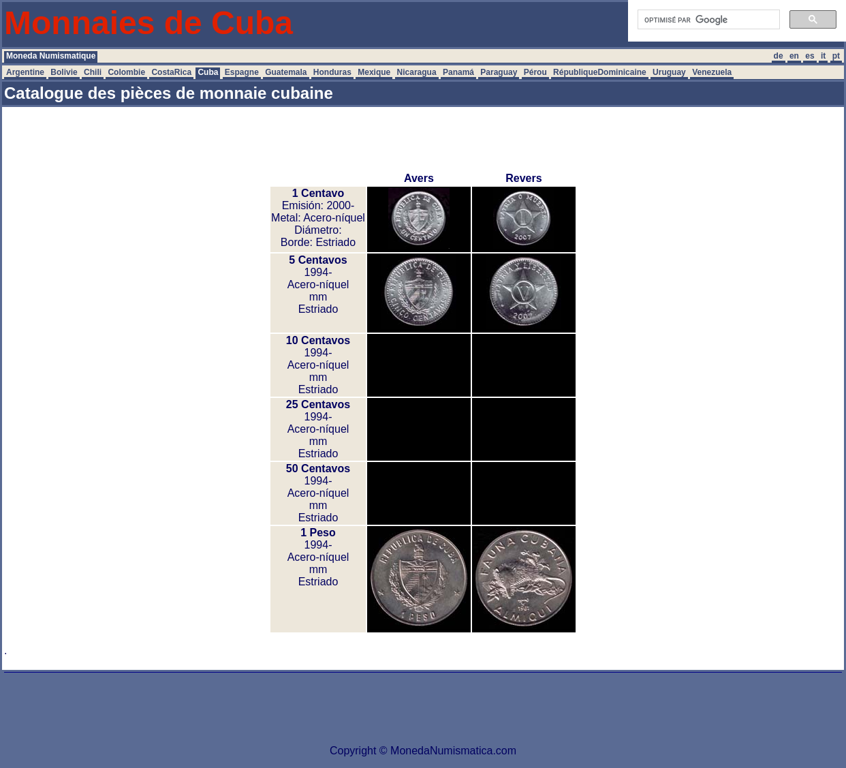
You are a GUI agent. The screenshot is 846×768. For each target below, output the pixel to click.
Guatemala (286, 72)
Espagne (242, 72)
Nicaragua (417, 72)
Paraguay (498, 72)
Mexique (374, 72)
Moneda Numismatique (50, 56)
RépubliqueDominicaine (599, 72)
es (809, 56)
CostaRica (171, 72)
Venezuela (712, 72)
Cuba (208, 72)
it (823, 56)
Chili (92, 72)
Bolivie (63, 72)
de (778, 56)
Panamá (458, 72)
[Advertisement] (423, 139)
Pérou (535, 72)
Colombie (126, 72)
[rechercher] (707, 20)
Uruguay (669, 72)
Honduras (332, 72)
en (794, 56)
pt (836, 56)
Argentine (25, 72)
